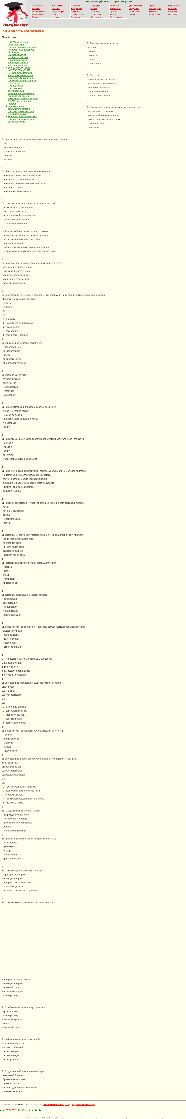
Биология (75, 6)
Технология (96, 14)
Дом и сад (114, 6)
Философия (154, 14)
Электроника (116, 17)
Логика (94, 8)
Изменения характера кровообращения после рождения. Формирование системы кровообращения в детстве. (22, 78)
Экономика (96, 17)
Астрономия (57, 6)
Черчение (56, 17)
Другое (152, 6)
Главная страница (92, 1)
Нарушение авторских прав (83, 1105)
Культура (56, 8)
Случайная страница (122, 1)
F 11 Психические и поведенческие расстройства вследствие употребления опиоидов (22, 46)
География (95, 6)
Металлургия (155, 8)
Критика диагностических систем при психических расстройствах (22, 119)
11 (40, 1110)
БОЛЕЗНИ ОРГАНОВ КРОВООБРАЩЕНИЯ (19, 69)
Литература (76, 8)
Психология (134, 11)
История (36, 8)
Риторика (172, 11)
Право (113, 11)
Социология (37, 14)
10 (36, 1110)
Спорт (54, 14)
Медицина (134, 8)
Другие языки (135, 6)
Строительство (78, 14)
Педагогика (76, 11)
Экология (75, 17)
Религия (152, 11)
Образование (38, 11)
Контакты (106, 1)
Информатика (174, 6)
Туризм (113, 14)
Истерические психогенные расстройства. (16, 88)
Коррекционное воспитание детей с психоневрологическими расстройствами (21, 110)
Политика (95, 11)
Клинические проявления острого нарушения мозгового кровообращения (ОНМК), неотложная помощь (22, 98)
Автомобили (38, 6)
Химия (35, 17)
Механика (172, 8)
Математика (115, 8)
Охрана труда (58, 11)
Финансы (172, 14)
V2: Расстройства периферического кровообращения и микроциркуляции (18, 61)
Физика (132, 14)
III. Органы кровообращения (17, 53)
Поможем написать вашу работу (56, 1105)
